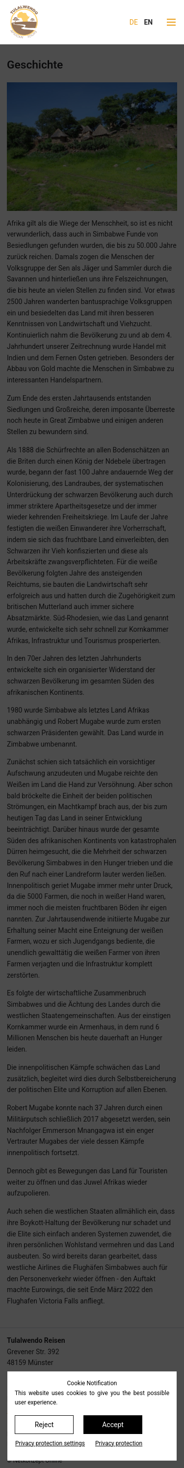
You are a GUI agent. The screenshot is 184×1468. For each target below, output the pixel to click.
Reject (44, 1425)
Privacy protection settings (50, 1443)
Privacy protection (118, 1443)
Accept (113, 1425)
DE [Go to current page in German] (134, 22)
